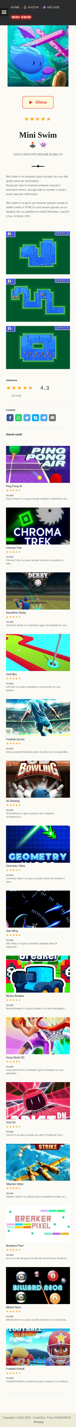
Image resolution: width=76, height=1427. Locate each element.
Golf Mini (11, 674)
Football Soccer (15, 739)
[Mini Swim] (38, 56)
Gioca (38, 102)
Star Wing (12, 930)
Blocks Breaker (15, 995)
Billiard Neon (13, 1307)
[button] (4, 12)
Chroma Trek (13, 547)
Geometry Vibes (15, 865)
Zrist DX (11, 1122)
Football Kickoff (15, 1368)
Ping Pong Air (14, 486)
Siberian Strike (14, 1184)
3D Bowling (13, 801)
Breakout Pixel (14, 1245)
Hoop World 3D (15, 1057)
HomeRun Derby (16, 612)
